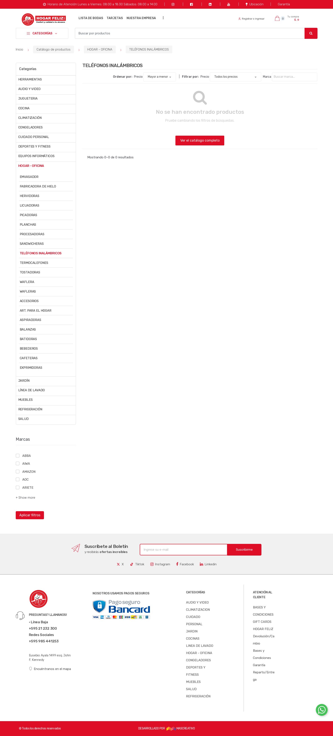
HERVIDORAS (30, 196)
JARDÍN (24, 381)
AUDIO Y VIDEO (29, 89)
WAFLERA (27, 282)
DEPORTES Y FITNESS (34, 146)
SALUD (23, 419)
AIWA (26, 464)
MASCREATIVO (180, 728)
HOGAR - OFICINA (99, 49)
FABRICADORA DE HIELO (38, 186)
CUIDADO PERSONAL (33, 137)
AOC (25, 479)
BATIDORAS (28, 339)
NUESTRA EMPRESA (141, 18)
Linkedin (208, 564)
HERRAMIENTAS (30, 79)
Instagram (160, 564)
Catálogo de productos (54, 49)
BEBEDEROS (29, 348)
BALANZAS (28, 329)
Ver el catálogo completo (200, 140)
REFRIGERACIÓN (30, 409)
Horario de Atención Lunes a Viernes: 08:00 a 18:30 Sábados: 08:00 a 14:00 (100, 4)
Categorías (27, 69)
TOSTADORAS (30, 272)
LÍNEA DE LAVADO (31, 390)
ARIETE (27, 488)
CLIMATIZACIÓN (30, 118)
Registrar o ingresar (251, 18)
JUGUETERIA (28, 98)
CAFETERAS (29, 358)
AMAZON (28, 472)
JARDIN (192, 631)
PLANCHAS (28, 225)
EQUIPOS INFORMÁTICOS (36, 156)
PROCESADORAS (32, 234)
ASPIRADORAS (30, 320)
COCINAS (192, 638)
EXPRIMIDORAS (31, 368)
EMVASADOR (29, 177)
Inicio (19, 49)
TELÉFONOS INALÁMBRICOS (149, 49)
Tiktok (137, 564)
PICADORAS (28, 215)
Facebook (185, 564)
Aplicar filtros (29, 515)
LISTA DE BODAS (91, 18)
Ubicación (254, 4)
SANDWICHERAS (32, 244)
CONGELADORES (30, 127)
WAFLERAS (28, 291)
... (162, 17)
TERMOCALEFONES (34, 263)
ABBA (26, 456)
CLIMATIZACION (198, 610)
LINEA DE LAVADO (199, 646)
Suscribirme (244, 550)
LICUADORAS (30, 205)
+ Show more (25, 498)
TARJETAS (115, 18)
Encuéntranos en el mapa (50, 669)
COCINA (24, 108)
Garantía (284, 4)
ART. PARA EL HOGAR (35, 310)
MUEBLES (25, 400)
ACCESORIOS (29, 301)
